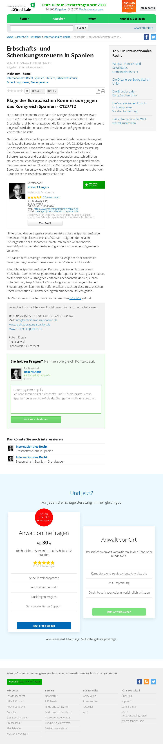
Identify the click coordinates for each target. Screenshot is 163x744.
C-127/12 (75, 298)
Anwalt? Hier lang (143, 28)
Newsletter (51, 696)
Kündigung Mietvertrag (57, 723)
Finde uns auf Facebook (58, 712)
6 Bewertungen (51, 197)
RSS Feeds (51, 701)
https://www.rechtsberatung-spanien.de (56, 209)
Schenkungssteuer (18, 82)
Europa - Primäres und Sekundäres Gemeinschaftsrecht (126, 67)
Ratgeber (61, 9)
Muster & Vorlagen (132, 18)
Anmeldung (89, 696)
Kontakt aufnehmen (35, 419)
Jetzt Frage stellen (44, 625)
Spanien (39, 78)
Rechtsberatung (16, 707)
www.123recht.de (17, 37)
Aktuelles (88, 707)
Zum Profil (45, 223)
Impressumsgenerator (57, 717)
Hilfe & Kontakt (15, 701)
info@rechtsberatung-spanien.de (36, 320)
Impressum (127, 701)
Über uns (126, 696)
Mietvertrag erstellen (56, 728)
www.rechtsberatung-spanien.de (29, 324)
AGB (85, 712)
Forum (92, 18)
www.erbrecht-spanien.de (25, 328)
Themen (23, 18)
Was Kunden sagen (17, 717)
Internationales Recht (57, 37)
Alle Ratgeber (14, 728)
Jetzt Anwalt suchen (119, 612)
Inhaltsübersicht (16, 696)
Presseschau (14, 723)
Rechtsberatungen (91, 9)
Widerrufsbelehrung (132, 721)
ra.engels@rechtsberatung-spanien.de (57, 211)
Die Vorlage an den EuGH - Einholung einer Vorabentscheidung (129, 107)
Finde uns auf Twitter (57, 707)
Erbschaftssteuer (67, 78)
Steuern (50, 78)
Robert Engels (38, 187)
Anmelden (12, 712)
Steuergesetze (39, 82)
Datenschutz (128, 707)
